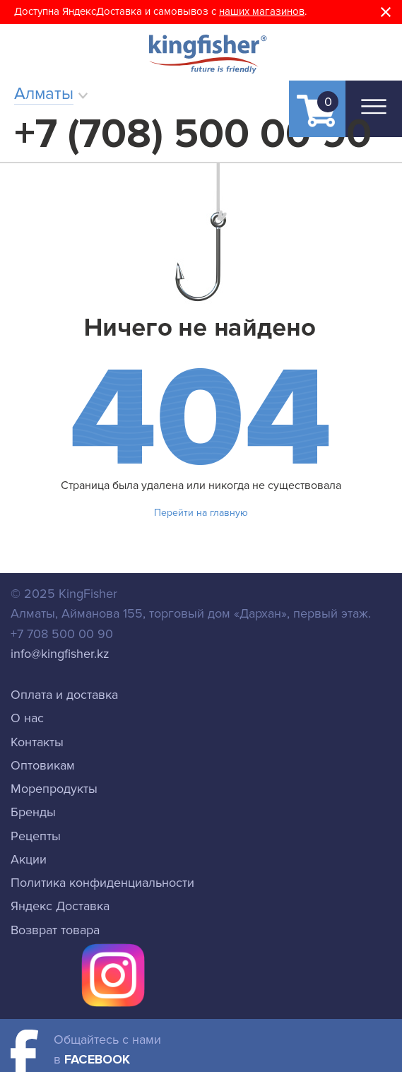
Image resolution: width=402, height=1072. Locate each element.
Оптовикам (43, 765)
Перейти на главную (201, 513)
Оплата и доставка (64, 694)
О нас (27, 718)
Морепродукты (54, 788)
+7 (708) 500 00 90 (193, 134)
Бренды (33, 812)
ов (298, 11)
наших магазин (255, 11)
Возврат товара (55, 930)
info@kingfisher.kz (60, 653)
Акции (29, 859)
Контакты (37, 742)
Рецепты (36, 836)
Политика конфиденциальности (102, 882)
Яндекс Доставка (60, 906)
